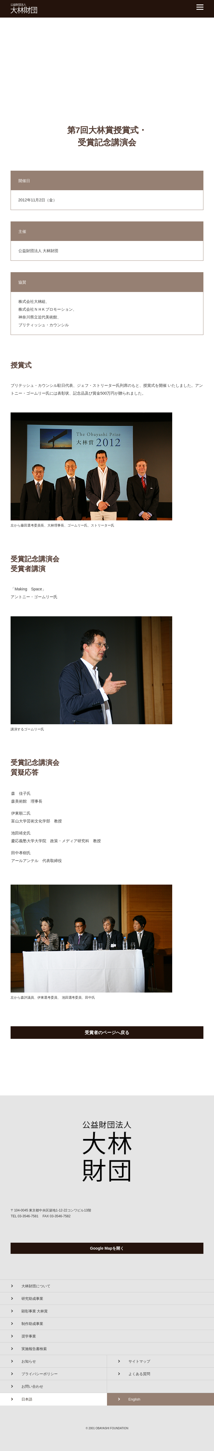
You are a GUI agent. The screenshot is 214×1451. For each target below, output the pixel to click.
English (134, 1399)
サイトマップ (139, 1361)
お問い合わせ (32, 1386)
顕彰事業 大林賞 (34, 1311)
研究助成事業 (32, 1299)
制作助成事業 (32, 1324)
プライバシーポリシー (39, 1374)
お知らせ (28, 1361)
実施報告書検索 (34, 1349)
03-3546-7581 (28, 1216)
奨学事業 (28, 1336)
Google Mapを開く (107, 1248)
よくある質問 (139, 1374)
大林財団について (35, 1286)
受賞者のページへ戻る (107, 1032)
